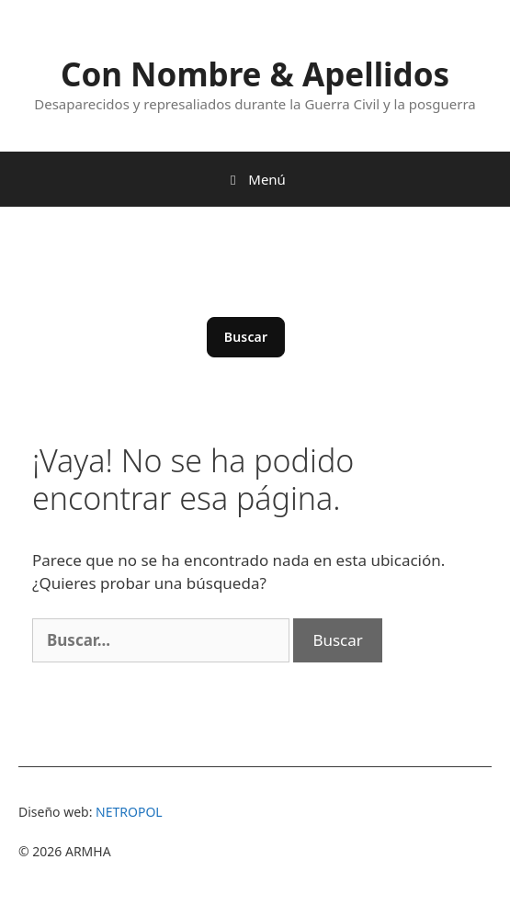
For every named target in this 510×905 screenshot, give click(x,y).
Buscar (246, 336)
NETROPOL (129, 811)
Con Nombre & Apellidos (255, 74)
